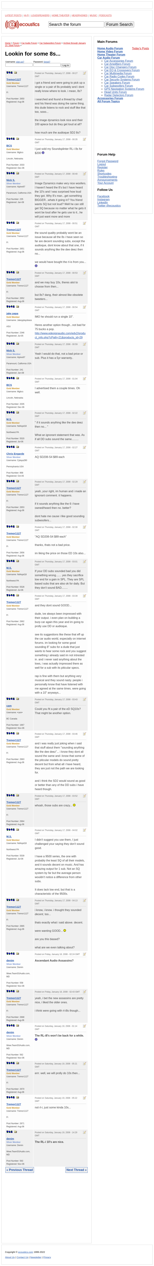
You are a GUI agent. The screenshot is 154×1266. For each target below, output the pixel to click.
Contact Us (22, 1257)
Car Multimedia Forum (118, 73)
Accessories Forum (110, 98)
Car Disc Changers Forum (120, 67)
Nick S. (10, 180)
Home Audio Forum (110, 48)
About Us (10, 1257)
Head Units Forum (115, 92)
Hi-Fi (26, 15)
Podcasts (105, 15)
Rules (100, 170)
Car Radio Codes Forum (119, 76)
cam (9, 705)
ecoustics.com (25, 1252)
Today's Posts (140, 48)
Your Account (105, 183)
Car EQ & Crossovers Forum (122, 70)
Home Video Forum (110, 51)
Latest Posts (13, 15)
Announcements (107, 179)
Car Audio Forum (108, 57)
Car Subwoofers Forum (118, 85)
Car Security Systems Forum (122, 79)
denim (10, 960)
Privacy (47, 1257)
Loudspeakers (40, 15)
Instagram (103, 199)
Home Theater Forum (111, 54)
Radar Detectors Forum (118, 95)
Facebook (103, 196)
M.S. (9, 419)
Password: (47, 64)
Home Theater (60, 15)
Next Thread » (77, 1170)
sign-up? (20, 62)
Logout (101, 164)
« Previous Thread (19, 1170)
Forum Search (119, 24)
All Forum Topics (108, 101)
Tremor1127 (13, 79)
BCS (9, 145)
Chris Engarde (15, 453)
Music (93, 15)
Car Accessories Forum (118, 60)
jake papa (12, 313)
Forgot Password (107, 161)
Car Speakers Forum (117, 82)
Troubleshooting (107, 176)
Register (102, 167)
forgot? (47, 62)
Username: (19, 64)
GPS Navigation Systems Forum (124, 88)
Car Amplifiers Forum (117, 64)
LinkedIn (102, 202)
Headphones (79, 15)
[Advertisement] (46, 1211)
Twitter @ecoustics (109, 205)
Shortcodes (104, 173)
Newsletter (35, 1257)
